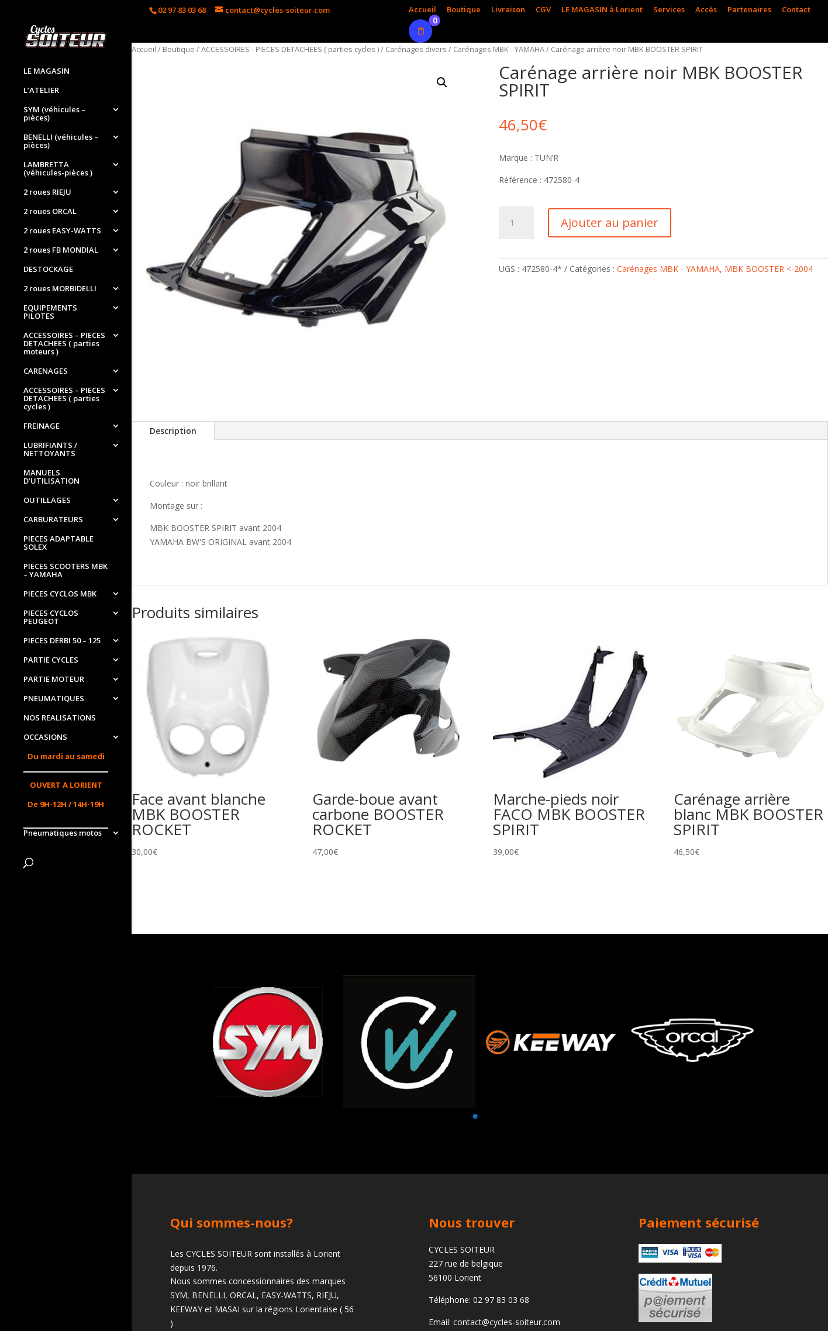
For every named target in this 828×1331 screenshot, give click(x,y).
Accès (706, 10)
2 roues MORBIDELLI (59, 289)
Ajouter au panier (609, 222)
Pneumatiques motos (62, 833)
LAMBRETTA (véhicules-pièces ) (57, 169)
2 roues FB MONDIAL (60, 250)
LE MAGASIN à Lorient (602, 10)
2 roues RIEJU (47, 192)
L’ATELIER (41, 90)
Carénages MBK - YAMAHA (498, 49)
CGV (543, 10)
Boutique (464, 10)
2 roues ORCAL (50, 211)
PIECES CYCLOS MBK (59, 594)
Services (669, 10)
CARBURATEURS (53, 520)
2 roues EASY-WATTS (62, 231)
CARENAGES (45, 371)
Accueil (422, 10)
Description (173, 430)
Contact (796, 10)
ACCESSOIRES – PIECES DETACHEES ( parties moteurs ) (64, 344)
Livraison (508, 10)
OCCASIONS (45, 737)
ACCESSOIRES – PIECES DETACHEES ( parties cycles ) (64, 399)
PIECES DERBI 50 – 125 (62, 641)
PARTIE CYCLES (50, 660)
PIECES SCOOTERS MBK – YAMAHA (65, 571)
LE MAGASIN (46, 71)
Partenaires (749, 10)
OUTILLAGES (47, 500)
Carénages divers (416, 49)
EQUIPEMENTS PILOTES (50, 312)
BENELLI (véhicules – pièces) (60, 141)
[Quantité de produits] (516, 222)
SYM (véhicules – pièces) (54, 114)
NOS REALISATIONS (59, 718)
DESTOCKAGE (48, 269)
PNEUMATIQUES (53, 699)
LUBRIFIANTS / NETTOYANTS (50, 449)
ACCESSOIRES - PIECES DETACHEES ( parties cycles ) (290, 49)
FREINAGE (41, 426)
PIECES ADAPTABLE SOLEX (58, 543)
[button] (474, 1116)
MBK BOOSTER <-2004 (768, 268)
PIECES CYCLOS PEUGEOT (50, 617)
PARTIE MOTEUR (53, 679)
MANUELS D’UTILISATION (51, 477)
